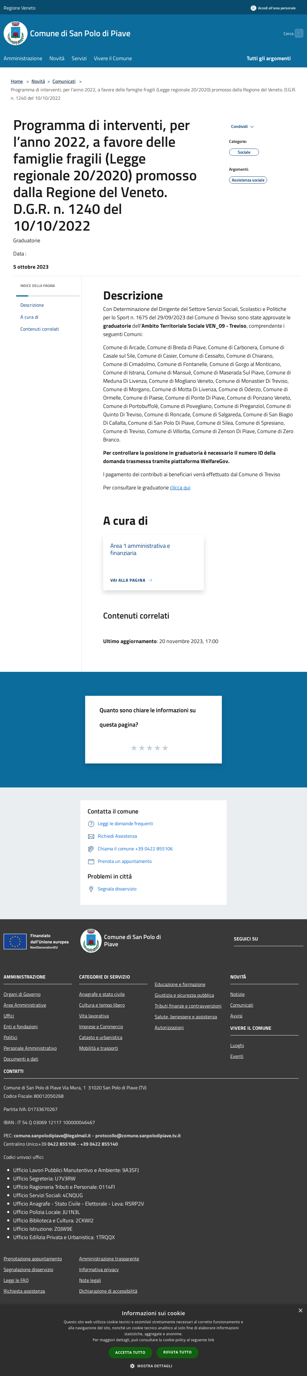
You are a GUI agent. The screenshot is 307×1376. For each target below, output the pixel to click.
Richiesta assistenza (24, 1291)
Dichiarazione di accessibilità (108, 1291)
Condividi (243, 126)
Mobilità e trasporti (98, 1048)
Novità (38, 81)
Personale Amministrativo (30, 1048)
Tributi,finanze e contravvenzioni (188, 1005)
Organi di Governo (22, 994)
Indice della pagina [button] (37, 285)
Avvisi (236, 1015)
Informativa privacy (99, 1269)
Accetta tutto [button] (130, 1352)
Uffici (9, 1015)
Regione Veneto (19, 7)
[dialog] (153, 1340)
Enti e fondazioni (21, 1026)
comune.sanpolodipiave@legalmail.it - (54, 1135)
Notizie (237, 994)
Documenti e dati (21, 1058)
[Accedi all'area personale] (273, 8)
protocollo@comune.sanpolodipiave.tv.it (138, 1135)
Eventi (236, 1056)
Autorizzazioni (169, 1027)
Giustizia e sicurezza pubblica (184, 995)
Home (17, 81)
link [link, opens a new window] (211, 1339)
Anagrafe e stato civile (102, 994)
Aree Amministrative (25, 1004)
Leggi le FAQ (16, 1280)
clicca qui (180, 487)
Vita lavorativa (94, 1015)
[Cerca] (296, 33)
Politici (10, 1037)
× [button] (300, 1311)
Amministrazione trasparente (109, 1258)
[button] (153, 1366)
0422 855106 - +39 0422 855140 (83, 1143)
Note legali (90, 1280)
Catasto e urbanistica (100, 1037)
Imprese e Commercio (101, 1026)
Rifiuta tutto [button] (177, 1352)
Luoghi (237, 1045)
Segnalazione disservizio (28, 1269)
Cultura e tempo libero (102, 1004)
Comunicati (64, 81)
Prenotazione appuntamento (33, 1258)
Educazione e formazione (180, 984)
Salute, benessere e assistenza (186, 1016)
